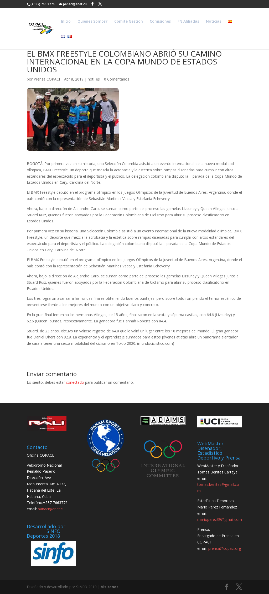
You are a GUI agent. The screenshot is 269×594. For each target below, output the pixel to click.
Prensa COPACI (47, 79)
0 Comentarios (116, 79)
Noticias (213, 21)
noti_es (94, 79)
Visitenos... (111, 586)
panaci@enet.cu (51, 508)
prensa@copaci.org (224, 548)
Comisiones (160, 21)
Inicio (66, 21)
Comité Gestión (128, 21)
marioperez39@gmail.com (219, 519)
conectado (75, 382)
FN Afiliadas (188, 21)
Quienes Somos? (92, 21)
